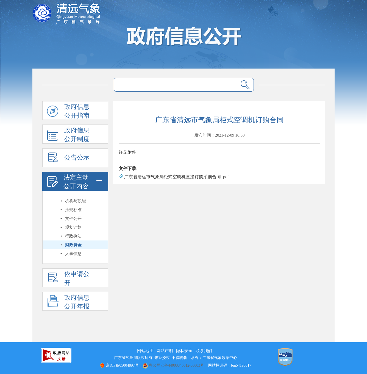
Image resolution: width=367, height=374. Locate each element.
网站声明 (165, 350)
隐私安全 (184, 350)
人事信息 (73, 253)
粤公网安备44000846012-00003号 (173, 365)
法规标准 (73, 210)
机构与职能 (75, 201)
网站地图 (145, 350)
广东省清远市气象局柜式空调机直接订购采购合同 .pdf (176, 176)
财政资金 (73, 245)
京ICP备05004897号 (119, 365)
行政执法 (73, 236)
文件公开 (73, 218)
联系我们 (204, 350)
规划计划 (73, 227)
